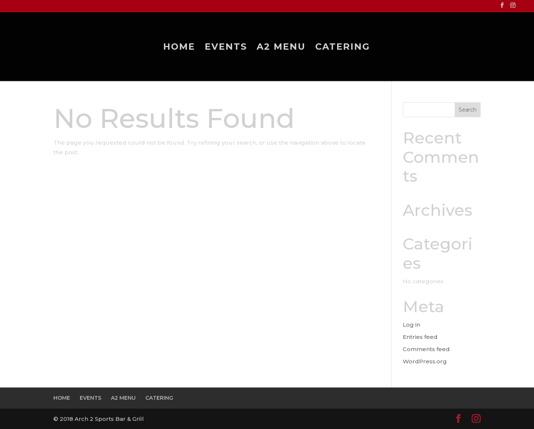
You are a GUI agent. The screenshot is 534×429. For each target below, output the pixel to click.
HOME (179, 48)
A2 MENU (281, 48)
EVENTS (226, 48)
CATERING (342, 48)
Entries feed (420, 336)
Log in (411, 324)
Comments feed (426, 349)
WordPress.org (425, 361)
